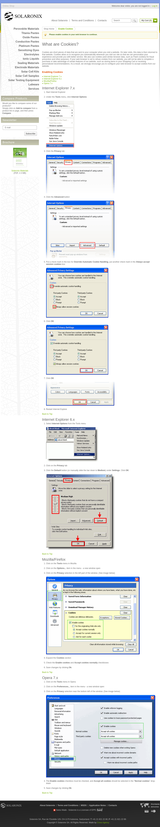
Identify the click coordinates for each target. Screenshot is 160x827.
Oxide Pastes (31, 37)
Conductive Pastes (27, 41)
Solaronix (11, 805)
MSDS (84, 805)
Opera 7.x (48, 83)
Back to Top (47, 414)
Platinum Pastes (29, 45)
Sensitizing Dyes (28, 50)
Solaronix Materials (19, 171)
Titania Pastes (30, 33)
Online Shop (23, 17)
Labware (34, 84)
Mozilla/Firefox (50, 81)
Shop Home (49, 29)
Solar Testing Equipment (23, 80)
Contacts (102, 20)
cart (155, 20)
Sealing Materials (28, 63)
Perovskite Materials (26, 28)
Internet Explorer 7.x (53, 76)
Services (33, 88)
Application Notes (97, 805)
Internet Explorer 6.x (53, 79)
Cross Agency (103, 822)
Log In (154, 6)
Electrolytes (31, 54)
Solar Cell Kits (30, 71)
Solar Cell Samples (27, 75)
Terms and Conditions (83, 20)
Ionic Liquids (31, 58)
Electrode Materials (27, 67)
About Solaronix (59, 20)
